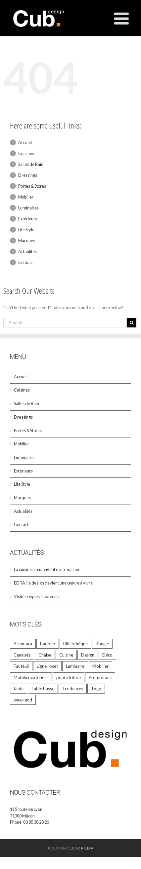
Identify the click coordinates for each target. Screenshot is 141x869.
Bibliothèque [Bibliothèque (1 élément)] (75, 643)
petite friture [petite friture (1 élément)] (68, 677)
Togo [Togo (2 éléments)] (96, 688)
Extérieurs (27, 218)
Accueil (25, 142)
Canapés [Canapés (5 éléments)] (22, 655)
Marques (26, 240)
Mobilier (25, 197)
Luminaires (28, 207)
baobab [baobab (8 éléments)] (47, 643)
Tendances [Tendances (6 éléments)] (72, 688)
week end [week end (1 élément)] (23, 699)
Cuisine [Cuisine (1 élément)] (66, 655)
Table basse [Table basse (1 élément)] (42, 688)
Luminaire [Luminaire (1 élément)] (75, 666)
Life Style (26, 229)
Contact (25, 262)
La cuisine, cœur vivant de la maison (46, 569)
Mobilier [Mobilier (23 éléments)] (100, 666)
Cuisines (26, 153)
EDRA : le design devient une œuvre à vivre (53, 583)
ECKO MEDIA (81, 848)
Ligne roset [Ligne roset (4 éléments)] (47, 666)
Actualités (27, 251)
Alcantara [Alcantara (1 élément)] (23, 643)
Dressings (27, 175)
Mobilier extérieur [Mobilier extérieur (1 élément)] (31, 677)
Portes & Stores (32, 186)
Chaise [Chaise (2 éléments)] (44, 655)
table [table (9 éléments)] (19, 688)
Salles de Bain (30, 164)
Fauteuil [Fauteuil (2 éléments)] (21, 666)
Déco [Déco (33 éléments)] (107, 655)
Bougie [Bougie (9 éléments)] (102, 643)
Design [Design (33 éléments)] (87, 655)
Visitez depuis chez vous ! (37, 596)
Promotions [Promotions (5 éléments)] (100, 677)
